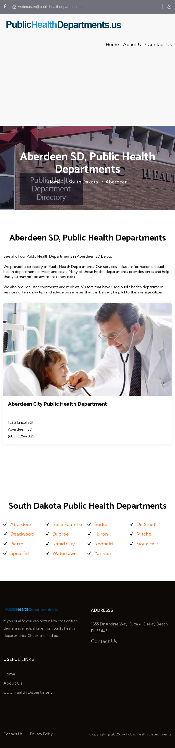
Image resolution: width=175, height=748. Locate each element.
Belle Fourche (67, 524)
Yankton (103, 553)
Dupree (60, 534)
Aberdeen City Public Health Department (57, 404)
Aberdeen (117, 182)
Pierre (16, 544)
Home (112, 44)
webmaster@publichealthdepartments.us (48, 7)
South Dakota (83, 182)
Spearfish (20, 553)
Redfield (103, 544)
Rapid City (63, 544)
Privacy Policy (41, 734)
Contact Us (104, 641)
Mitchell (145, 534)
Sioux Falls (147, 544)
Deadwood (22, 534)
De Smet (145, 524)
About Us (12, 683)
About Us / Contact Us (147, 44)
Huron (101, 534)
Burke (100, 524)
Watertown (64, 553)
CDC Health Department (27, 692)
